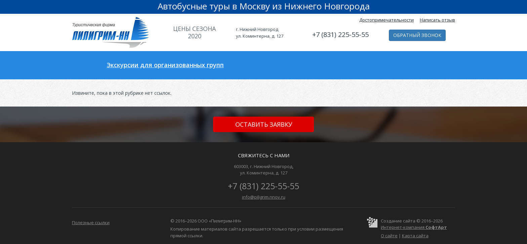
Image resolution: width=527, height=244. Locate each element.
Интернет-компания (414, 227)
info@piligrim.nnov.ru (263, 197)
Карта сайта (415, 236)
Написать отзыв (437, 20)
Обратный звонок (417, 35)
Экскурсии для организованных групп (165, 65)
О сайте (389, 236)
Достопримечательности (386, 20)
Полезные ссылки (91, 222)
